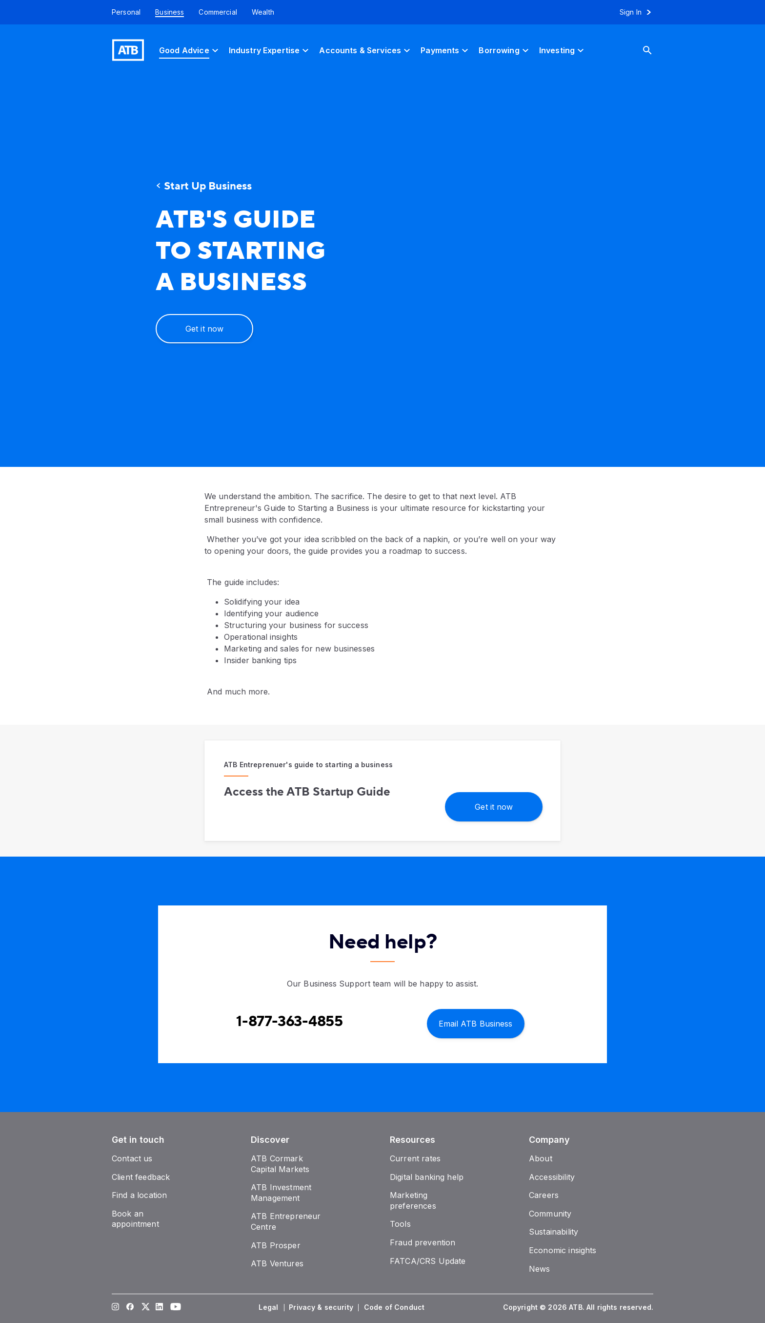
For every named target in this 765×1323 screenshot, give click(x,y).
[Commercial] (217, 12)
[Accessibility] (552, 1177)
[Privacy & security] (322, 1307)
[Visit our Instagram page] (115, 1307)
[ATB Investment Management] (281, 1192)
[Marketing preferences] (413, 1200)
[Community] (550, 1213)
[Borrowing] (505, 50)
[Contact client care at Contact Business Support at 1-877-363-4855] (289, 1021)
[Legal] (269, 1307)
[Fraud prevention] (422, 1242)
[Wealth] (263, 12)
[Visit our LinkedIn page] (159, 1307)
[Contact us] (132, 1158)
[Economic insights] (563, 1250)
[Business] (169, 12)
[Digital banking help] (426, 1177)
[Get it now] (204, 328)
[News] (539, 1269)
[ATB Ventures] (277, 1263)
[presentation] (507, 271)
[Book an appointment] (135, 1219)
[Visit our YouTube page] (174, 1307)
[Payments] (446, 50)
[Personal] (122, 12)
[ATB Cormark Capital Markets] (280, 1164)
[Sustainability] (553, 1232)
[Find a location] (139, 1195)
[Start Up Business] (243, 186)
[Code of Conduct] (395, 1307)
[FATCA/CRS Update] (427, 1261)
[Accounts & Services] (366, 50)
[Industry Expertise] (270, 50)
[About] (540, 1158)
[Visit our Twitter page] (145, 1307)
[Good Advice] (190, 50)
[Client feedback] (141, 1177)
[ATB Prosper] (276, 1245)
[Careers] (544, 1195)
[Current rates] (415, 1158)
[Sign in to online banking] (640, 12)
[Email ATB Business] (475, 1023)
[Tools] (400, 1224)
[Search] (655, 50)
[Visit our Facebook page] (130, 1307)
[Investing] (562, 50)
